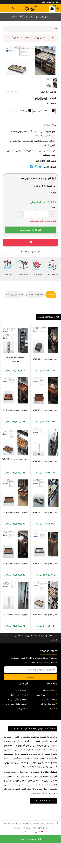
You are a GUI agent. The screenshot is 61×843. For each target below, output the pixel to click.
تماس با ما (21, 708)
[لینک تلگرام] (31, 167)
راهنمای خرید (21, 690)
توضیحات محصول (34, 294)
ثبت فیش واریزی (48, 704)
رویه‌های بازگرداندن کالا (17, 699)
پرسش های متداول (18, 695)
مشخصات (50, 294)
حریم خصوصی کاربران (46, 695)
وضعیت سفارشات (48, 699)
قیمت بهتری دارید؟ (30, 251)
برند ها (52, 708)
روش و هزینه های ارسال (16, 704)
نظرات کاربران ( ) (14, 294)
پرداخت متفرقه (49, 690)
